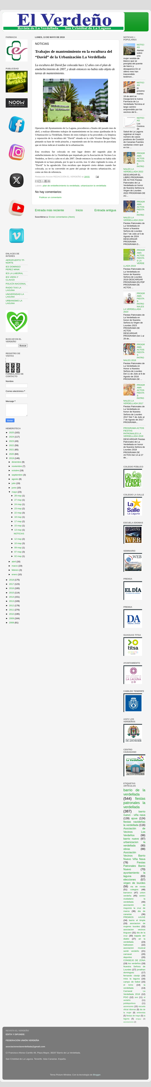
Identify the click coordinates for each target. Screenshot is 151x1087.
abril (14, 561)
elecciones (129, 879)
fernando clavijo (131, 975)
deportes (127, 957)
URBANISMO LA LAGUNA (14, 302)
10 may (18, 543)
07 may (18, 552)
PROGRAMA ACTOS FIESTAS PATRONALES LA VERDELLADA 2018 (133, 432)
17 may (18, 521)
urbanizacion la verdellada (93, 185)
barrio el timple (137, 920)
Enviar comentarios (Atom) (62, 217)
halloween (128, 945)
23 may (18, 508)
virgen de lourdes (134, 882)
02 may (18, 556)
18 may (18, 517)
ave (136, 997)
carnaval (127, 954)
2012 (12, 605)
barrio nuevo (131, 838)
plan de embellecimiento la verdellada (61, 185)
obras (126, 848)
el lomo (128, 985)
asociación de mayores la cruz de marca (134, 908)
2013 (12, 601)
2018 (12, 580)
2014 (12, 597)
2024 (12, 437)
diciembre (17, 462)
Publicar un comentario (50, 197)
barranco (127, 892)
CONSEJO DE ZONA (134, 960)
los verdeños (134, 963)
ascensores (128, 1006)
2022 (12, 445)
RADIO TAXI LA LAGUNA (13, 288)
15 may (18, 525)
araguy (138, 1019)
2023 (12, 441)
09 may (18, 547)
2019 (12, 458)
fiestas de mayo (133, 1016)
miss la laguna (131, 978)
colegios (134, 889)
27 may (18, 500)
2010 (12, 614)
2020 (12, 454)
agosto (15, 479)
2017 (12, 584)
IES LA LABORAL (14, 273)
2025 (12, 432)
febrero (15, 570)
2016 (12, 588)
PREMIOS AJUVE (134, 917)
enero (15, 574)
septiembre (17, 475)
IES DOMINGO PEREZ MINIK (13, 267)
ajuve (134, 818)
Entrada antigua (105, 210)
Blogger (97, 1074)
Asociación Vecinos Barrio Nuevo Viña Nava (134, 856)
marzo (15, 566)
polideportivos (129, 1003)
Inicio (79, 210)
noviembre (17, 466)
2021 (12, 449)
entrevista (141, 1012)
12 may (18, 539)
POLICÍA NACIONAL (16, 284)
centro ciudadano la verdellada (134, 898)
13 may (18, 530)
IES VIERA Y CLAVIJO (12, 278)
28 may (18, 495)
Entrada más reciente (49, 210)
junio (14, 487)
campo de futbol (131, 982)
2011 (12, 610)
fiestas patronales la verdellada (134, 802)
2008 (12, 622)
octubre (16, 470)
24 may (18, 504)
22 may (18, 513)
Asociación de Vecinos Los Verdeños (134, 832)
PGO (125, 997)
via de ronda (137, 886)
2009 (12, 618)
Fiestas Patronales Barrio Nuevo (134, 866)
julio (14, 483)
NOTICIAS (19, 533)
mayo (15, 492)
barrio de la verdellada (134, 792)
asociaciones (128, 1022)
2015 (12, 592)
